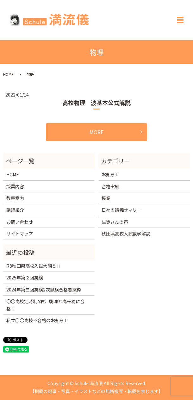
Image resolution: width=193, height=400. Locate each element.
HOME (8, 74)
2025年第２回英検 (24, 277)
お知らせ (110, 174)
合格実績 (110, 186)
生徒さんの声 (115, 222)
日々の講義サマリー (121, 210)
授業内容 (15, 186)
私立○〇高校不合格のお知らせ (37, 320)
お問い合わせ (19, 222)
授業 (106, 198)
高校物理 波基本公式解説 (96, 102)
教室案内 (15, 198)
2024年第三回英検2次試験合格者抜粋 (43, 289)
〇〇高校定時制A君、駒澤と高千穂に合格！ (45, 304)
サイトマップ (19, 233)
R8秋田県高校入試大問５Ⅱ (33, 266)
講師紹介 (15, 210)
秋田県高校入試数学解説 (126, 233)
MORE (96, 132)
